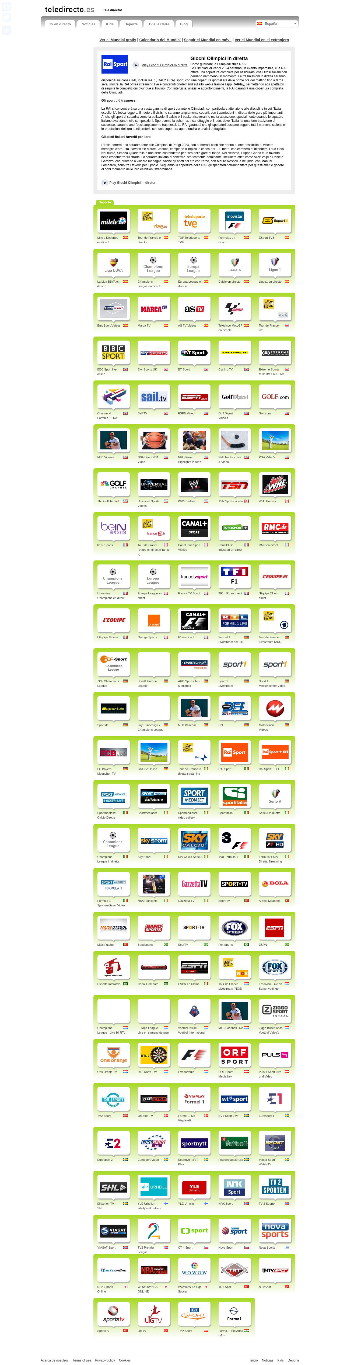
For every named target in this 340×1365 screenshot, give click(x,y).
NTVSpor (265, 1286)
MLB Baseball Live (231, 1028)
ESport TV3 (266, 237)
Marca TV (144, 325)
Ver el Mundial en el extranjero (262, 40)
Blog (184, 24)
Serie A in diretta (270, 813)
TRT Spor (225, 1286)
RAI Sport (225, 769)
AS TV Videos (187, 325)
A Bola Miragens (270, 900)
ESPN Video (186, 413)
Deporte (131, 24)
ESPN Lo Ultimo (188, 984)
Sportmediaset (147, 813)
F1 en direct (186, 637)
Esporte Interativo (109, 984)
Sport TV (224, 900)
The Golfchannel (108, 501)
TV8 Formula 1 (228, 856)
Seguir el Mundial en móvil (208, 40)
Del (221, 725)
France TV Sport (189, 593)
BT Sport (184, 369)
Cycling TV (226, 369)
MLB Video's (105, 457)
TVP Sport (185, 1330)
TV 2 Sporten (267, 1203)
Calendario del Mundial (160, 40)
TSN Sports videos (231, 501)
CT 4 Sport (185, 1247)
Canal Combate (148, 984)
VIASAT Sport (106, 1247)
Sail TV (142, 413)
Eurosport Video (148, 1159)
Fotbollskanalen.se (231, 1159)
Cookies (125, 1360)
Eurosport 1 (266, 1115)
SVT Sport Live (229, 1115)
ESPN (263, 944)
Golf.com (265, 413)
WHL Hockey (267, 501)
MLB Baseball (187, 725)
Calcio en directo (230, 281)
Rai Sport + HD (269, 769)
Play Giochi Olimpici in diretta (132, 183)
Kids (110, 24)
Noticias (88, 24)
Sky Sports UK (147, 369)
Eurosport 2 (105, 1159)
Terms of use (82, 1360)
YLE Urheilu (186, 1203)
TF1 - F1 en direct (230, 593)
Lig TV (142, 1330)
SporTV (183, 944)
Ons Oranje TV (107, 1071)
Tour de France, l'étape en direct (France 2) (154, 549)
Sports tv (103, 1330)
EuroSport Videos (109, 325)
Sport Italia (226, 813)
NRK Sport (226, 1203)
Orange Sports (147, 637)
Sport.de (103, 725)
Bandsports (145, 944)
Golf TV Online (147, 769)
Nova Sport (226, 1247)
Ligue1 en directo (270, 281)
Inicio (254, 1360)
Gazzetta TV (186, 900)
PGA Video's (267, 457)
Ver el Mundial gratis (117, 40)
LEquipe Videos (107, 637)
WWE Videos (187, 501)
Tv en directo (60, 24)
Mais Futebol (105, 944)
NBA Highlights (147, 900)
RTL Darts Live (147, 1071)
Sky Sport (144, 856)
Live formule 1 (187, 1071)
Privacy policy (105, 1360)
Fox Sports (226, 944)
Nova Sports (267, 1247)
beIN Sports (105, 545)
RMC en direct (268, 545)
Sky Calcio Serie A (190, 856)
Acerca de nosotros (55, 1360)
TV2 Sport (104, 1115)
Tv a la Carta (158, 24)
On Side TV (145, 1115)
